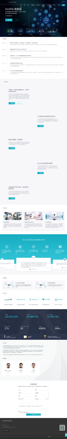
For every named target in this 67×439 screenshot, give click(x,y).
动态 (22, 2)
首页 (19, 2)
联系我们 (40, 2)
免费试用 (11, 103)
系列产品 (35, 2)
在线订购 (44, 2)
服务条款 (24, 412)
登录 (54, 2)
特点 (26, 2)
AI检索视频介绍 (19, 103)
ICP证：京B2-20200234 (34, 436)
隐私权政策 (62, 436)
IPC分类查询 (6, 430)
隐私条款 (27, 412)
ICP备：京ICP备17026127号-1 (43, 436)
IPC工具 (49, 2)
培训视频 (30, 2)
